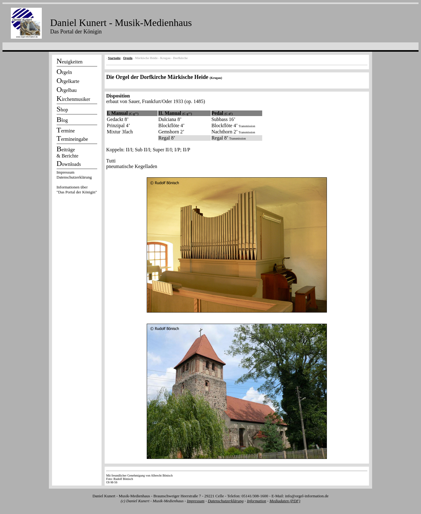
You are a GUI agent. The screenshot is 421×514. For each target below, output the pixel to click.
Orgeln (127, 58)
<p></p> (77, 183)
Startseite (114, 58)
